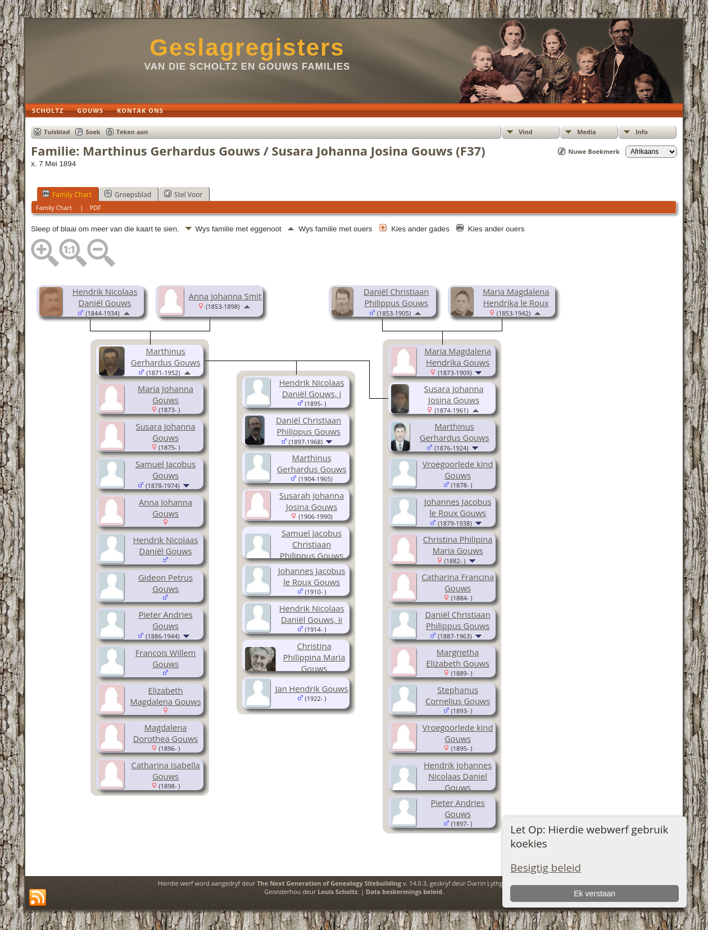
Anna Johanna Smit (225, 296)
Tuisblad (57, 131)
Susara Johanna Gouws (166, 432)
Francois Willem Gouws (165, 658)
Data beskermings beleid (404, 891)
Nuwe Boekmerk (594, 151)
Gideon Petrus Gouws (165, 583)
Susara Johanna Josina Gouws (454, 394)
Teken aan (132, 131)
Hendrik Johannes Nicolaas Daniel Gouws (458, 776)
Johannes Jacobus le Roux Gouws (458, 507)
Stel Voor (183, 194)
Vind (526, 131)
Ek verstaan (594, 893)
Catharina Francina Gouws (457, 582)
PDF (95, 207)
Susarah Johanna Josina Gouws (311, 501)
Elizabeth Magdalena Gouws (165, 696)
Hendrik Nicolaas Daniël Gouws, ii (311, 614)
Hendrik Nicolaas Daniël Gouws (105, 297)
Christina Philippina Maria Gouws (314, 657)
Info (642, 131)
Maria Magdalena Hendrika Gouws (457, 356)
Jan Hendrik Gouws (311, 688)
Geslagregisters (247, 47)
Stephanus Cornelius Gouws (457, 695)
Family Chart (67, 194)
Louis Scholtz (337, 891)
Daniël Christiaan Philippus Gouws (396, 297)
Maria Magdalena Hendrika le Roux (516, 297)
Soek (92, 131)
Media (586, 131)
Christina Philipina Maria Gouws (457, 545)
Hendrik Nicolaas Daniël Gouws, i (311, 388)
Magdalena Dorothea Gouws (165, 733)
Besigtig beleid (545, 867)
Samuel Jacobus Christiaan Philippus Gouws (311, 544)
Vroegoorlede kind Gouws (458, 469)
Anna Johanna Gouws (165, 507)
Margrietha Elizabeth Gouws (457, 657)
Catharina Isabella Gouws (165, 770)
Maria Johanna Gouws (165, 394)
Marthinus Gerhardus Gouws (454, 432)
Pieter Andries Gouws (166, 620)
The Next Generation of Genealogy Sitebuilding (329, 883)
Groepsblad (128, 194)
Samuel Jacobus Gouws (165, 469)
